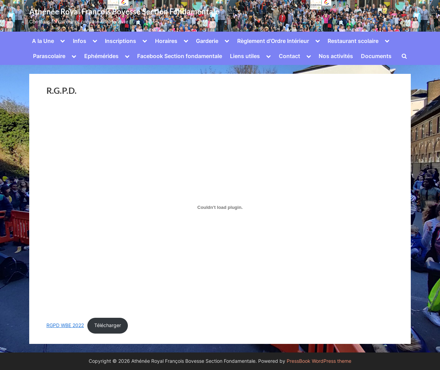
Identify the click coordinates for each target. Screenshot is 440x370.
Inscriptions (120, 40)
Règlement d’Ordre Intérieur (273, 40)
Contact (289, 56)
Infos (79, 40)
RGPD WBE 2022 (65, 325)
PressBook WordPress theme (319, 361)
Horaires (166, 40)
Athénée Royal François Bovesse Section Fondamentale (124, 11)
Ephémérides (101, 56)
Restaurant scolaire (353, 40)
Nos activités (336, 56)
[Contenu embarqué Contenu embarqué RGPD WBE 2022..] (220, 207)
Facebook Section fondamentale (179, 56)
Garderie (207, 40)
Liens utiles (245, 56)
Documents (376, 56)
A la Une (43, 40)
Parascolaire (49, 56)
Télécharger (107, 325)
